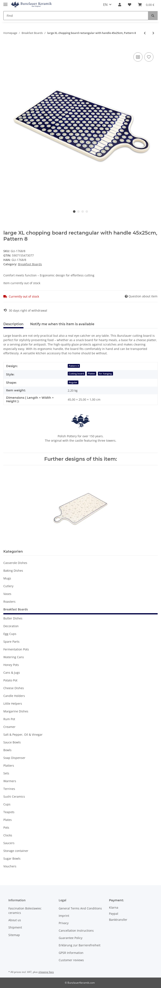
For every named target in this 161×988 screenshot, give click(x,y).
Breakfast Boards (30, 264)
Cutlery (8, 586)
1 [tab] (74, 211)
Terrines (9, 789)
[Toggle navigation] (5, 2)
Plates (7, 820)
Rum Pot (9, 719)
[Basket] (146, 4)
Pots (6, 827)
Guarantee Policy (70, 938)
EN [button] (105, 4)
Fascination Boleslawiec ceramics (25, 910)
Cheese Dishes (13, 688)
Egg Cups (9, 634)
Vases (7, 594)
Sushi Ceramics (14, 796)
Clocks (7, 835)
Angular (73, 382)
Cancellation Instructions (76, 931)
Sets (6, 773)
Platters (8, 765)
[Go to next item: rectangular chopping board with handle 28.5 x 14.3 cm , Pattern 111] (153, 32)
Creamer (9, 727)
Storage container (15, 851)
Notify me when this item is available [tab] (62, 324)
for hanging (105, 373)
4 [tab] (87, 211)
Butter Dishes (12, 618)
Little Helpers (12, 704)
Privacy (64, 923)
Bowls (7, 750)
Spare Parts (11, 642)
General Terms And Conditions (80, 908)
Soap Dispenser (14, 758)
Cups (6, 804)
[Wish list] (130, 4)
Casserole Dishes (15, 563)
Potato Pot (10, 680)
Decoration (11, 626)
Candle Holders (14, 696)
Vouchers (9, 866)
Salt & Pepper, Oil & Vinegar (23, 734)
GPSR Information (71, 953)
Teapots (8, 812)
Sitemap (14, 935)
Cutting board (76, 373)
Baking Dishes (13, 571)
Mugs (7, 578)
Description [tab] (13, 324)
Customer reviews (71, 960)
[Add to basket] (6, 46)
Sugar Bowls (12, 858)
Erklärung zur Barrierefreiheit (79, 945)
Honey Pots (11, 665)
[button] (120, 4)
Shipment (15, 927)
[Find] (75, 15)
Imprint (64, 916)
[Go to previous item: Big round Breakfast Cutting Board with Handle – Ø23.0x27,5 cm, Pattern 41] (144, 32)
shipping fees (46, 972)
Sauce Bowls (12, 742)
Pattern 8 (74, 365)
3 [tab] (82, 211)
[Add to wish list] (148, 57)
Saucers (8, 843)
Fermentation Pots (16, 649)
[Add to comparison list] (138, 57)
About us (14, 920)
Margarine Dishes (15, 711)
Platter (91, 373)
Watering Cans (13, 657)
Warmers (9, 781)
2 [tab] (78, 211)
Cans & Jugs (11, 673)
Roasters (9, 602)
